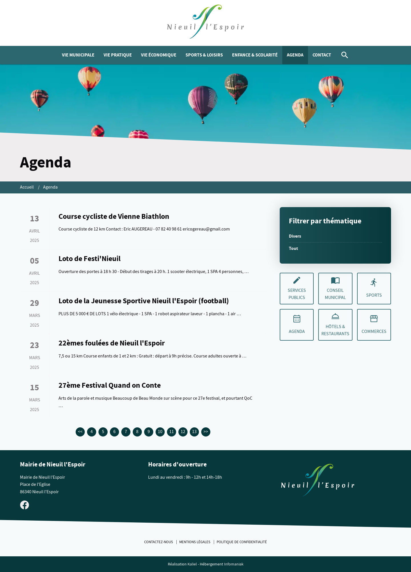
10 (160, 431)
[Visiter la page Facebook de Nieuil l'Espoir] (24, 504)
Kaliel (192, 564)
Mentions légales (195, 542)
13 (194, 431)
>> (206, 431)
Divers (295, 236)
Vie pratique (118, 55)
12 (183, 431)
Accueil (27, 187)
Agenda (295, 55)
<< (80, 431)
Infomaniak (233, 564)
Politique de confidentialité (242, 542)
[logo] (205, 23)
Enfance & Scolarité (255, 55)
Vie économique (158, 55)
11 (171, 431)
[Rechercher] (345, 55)
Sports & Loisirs (204, 55)
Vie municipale (78, 55)
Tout (293, 248)
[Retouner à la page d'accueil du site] (318, 481)
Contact (322, 55)
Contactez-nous (159, 542)
